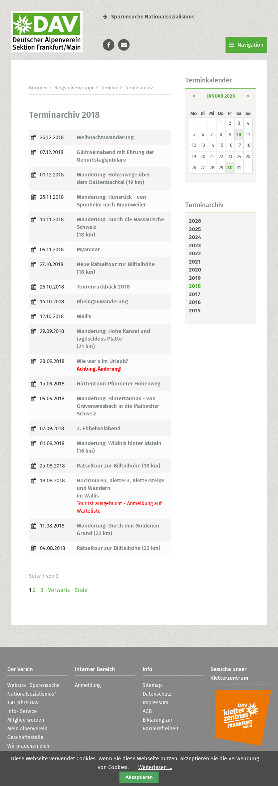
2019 (195, 278)
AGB (147, 711)
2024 (195, 237)
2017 (194, 294)
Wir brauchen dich (28, 746)
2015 (195, 310)
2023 (195, 245)
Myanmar (88, 249)
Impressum (155, 703)
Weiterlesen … (155, 767)
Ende (81, 590)
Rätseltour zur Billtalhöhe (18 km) (118, 465)
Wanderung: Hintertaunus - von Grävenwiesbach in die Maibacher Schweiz (118, 406)
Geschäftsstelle (25, 737)
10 (238, 134)
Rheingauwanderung (102, 301)
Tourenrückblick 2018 (103, 286)
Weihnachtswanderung (105, 137)
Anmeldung (88, 685)
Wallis (84, 316)
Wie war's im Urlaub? (102, 361)
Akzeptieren (139, 777)
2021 (195, 262)
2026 (195, 221)
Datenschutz (157, 694)
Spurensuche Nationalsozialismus (148, 16)
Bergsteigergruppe (74, 87)
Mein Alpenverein (27, 729)
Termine (109, 87)
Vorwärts (59, 590)
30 (230, 167)
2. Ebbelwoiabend (99, 428)
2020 (195, 269)
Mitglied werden (25, 720)
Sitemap (152, 685)
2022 (195, 253)
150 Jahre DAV (23, 703)
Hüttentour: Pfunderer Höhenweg (118, 383)
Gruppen (38, 87)
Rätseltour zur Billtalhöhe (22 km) (118, 548)
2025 (195, 229)
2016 (195, 302)
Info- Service (22, 711)
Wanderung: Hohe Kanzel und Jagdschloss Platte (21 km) (113, 339)
